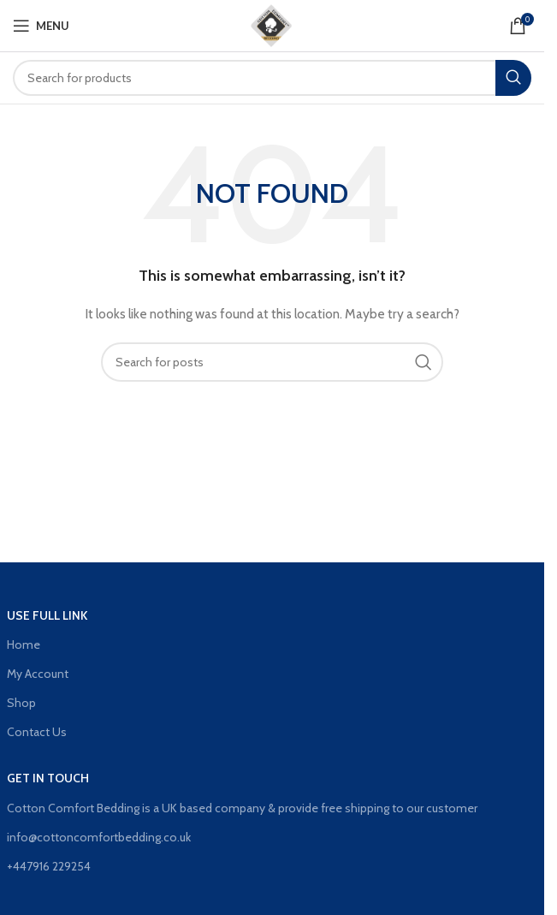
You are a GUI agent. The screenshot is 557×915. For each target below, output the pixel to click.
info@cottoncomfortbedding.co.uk (99, 837)
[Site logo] (272, 24)
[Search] (272, 78)
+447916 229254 (49, 866)
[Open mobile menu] (41, 26)
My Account (37, 673)
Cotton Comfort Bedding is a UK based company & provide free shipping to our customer (242, 808)
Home (23, 644)
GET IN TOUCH (48, 778)
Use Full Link (47, 615)
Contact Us (37, 732)
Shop (21, 702)
